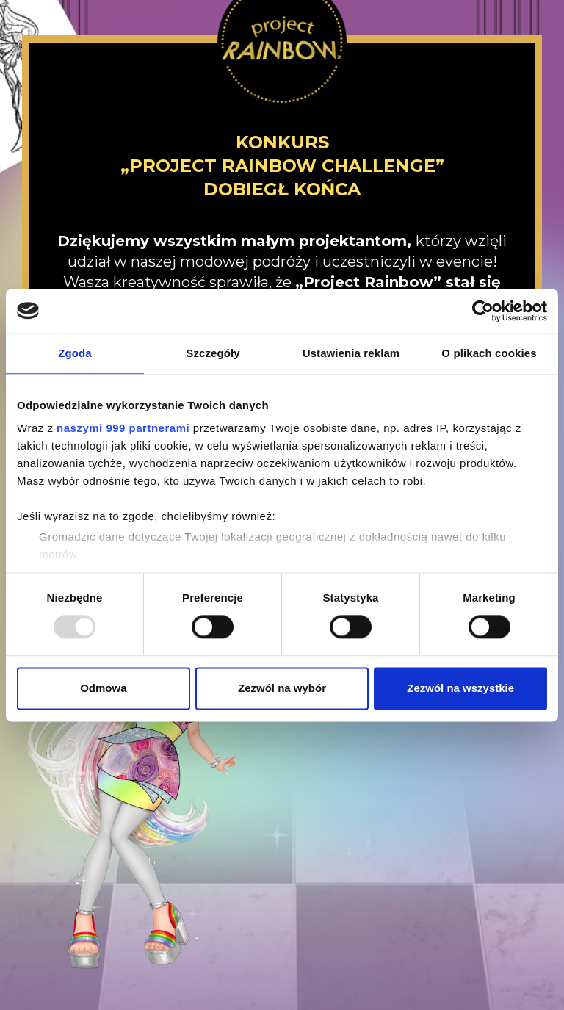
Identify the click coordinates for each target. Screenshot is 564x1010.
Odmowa (103, 688)
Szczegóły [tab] (212, 353)
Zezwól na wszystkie (460, 688)
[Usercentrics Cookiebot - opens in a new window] (483, 311)
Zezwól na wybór (282, 688)
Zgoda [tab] (75, 353)
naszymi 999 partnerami (123, 428)
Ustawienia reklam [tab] (351, 353)
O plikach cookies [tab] (488, 353)
